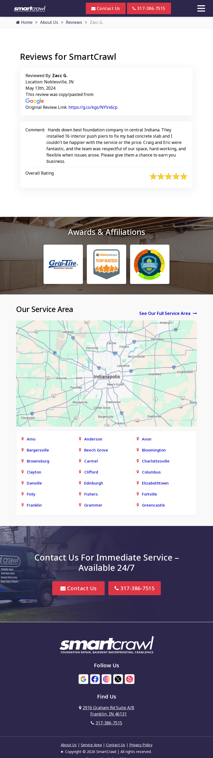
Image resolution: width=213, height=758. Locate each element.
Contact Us (105, 8)
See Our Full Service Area (168, 313)
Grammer (93, 505)
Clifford (91, 472)
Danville (34, 483)
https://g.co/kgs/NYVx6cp (93, 107)
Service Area (91, 744)
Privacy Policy (140, 744)
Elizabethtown (155, 483)
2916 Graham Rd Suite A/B (106, 711)
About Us (49, 22)
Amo (31, 439)
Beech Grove (96, 450)
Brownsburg (38, 461)
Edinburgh (93, 483)
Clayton (34, 472)
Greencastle (153, 505)
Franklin (34, 505)
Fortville (149, 494)
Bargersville (38, 450)
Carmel (91, 461)
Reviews (74, 22)
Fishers (91, 494)
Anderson (93, 439)
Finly (31, 494)
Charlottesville (155, 461)
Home (24, 22)
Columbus (151, 472)
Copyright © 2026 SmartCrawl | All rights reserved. (108, 751)
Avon (146, 439)
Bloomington (154, 450)
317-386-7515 (149, 8)
